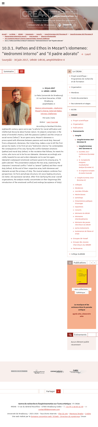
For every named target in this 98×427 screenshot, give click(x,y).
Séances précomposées (48, 36)
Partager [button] (50, 391)
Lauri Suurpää (52, 122)
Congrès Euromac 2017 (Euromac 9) (56, 34)
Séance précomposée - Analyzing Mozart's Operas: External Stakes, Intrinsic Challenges (48, 111)
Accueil (4, 34)
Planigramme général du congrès (16, 36)
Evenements (30, 34)
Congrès (39, 34)
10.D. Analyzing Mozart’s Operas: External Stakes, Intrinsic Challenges (27, 38)
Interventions (33, 36)
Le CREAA (12, 34)
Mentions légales (76, 413)
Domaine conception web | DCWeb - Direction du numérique (55, 416)
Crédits (88, 413)
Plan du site (63, 413)
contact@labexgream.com (49, 409)
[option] (81, 297)
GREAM (20, 34)
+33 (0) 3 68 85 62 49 (74, 406)
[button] (58, 391)
